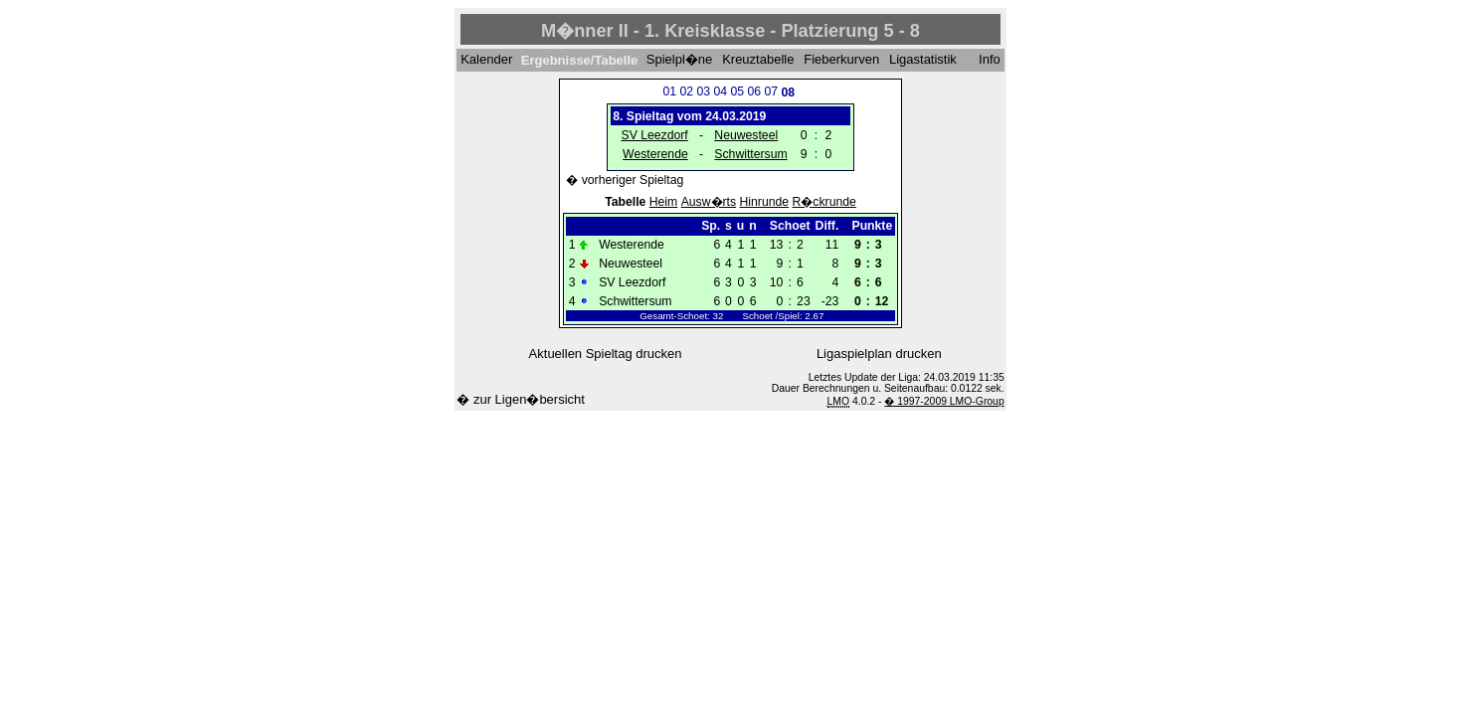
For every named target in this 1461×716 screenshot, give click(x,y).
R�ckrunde (824, 202)
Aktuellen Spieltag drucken (605, 353)
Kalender (486, 60)
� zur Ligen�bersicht (521, 399)
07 (771, 91)
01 (669, 91)
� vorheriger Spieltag (624, 180)
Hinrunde (765, 202)
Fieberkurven (841, 60)
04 (720, 91)
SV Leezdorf (655, 135)
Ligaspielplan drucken (879, 353)
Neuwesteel (746, 135)
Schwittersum (750, 154)
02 (686, 91)
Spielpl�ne (679, 60)
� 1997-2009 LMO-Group (944, 401)
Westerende (655, 154)
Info (990, 60)
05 (737, 91)
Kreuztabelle (758, 60)
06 (754, 91)
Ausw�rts (708, 202)
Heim (663, 202)
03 (703, 91)
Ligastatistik (923, 60)
